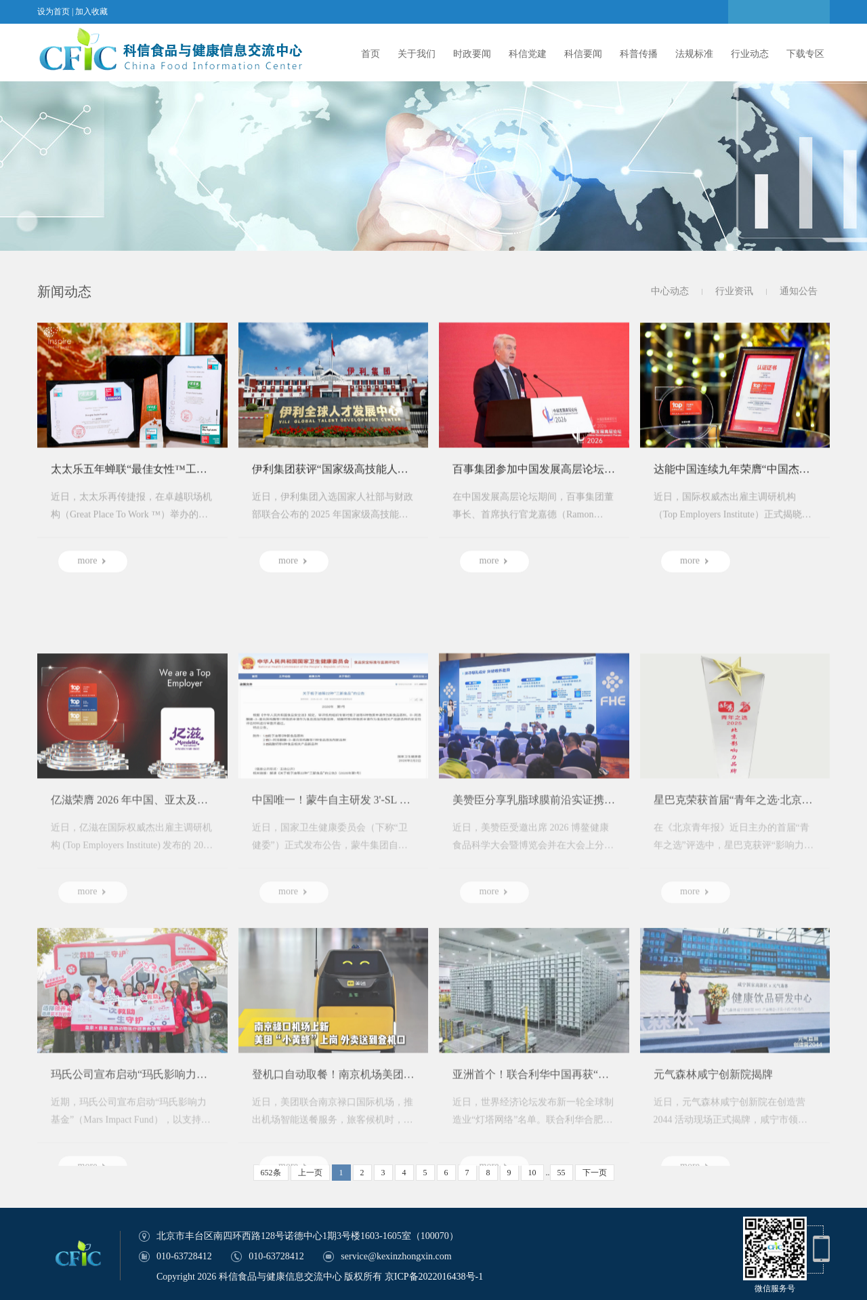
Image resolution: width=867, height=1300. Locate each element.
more (93, 569)
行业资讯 (734, 292)
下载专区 (805, 54)
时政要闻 (472, 54)
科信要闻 (583, 54)
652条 (271, 1172)
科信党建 (528, 54)
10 (532, 1172)
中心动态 (670, 292)
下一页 (595, 1172)
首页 (370, 54)
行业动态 (750, 54)
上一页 (310, 1172)
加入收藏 (91, 11)
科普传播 (639, 54)
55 (561, 1172)
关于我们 (417, 54)
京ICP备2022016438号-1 (434, 1277)
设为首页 (53, 11)
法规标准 (694, 54)
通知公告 (799, 292)
